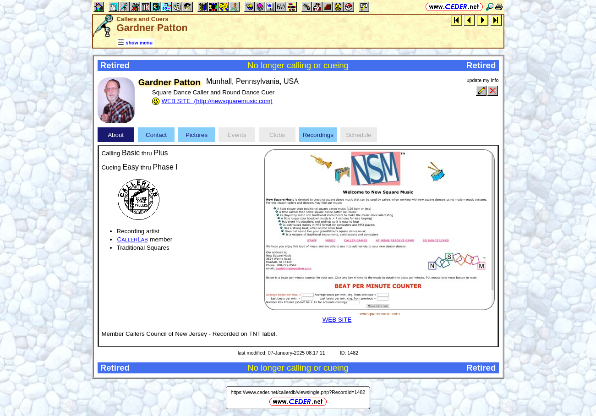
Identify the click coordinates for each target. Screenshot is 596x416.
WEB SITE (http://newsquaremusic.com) (217, 101)
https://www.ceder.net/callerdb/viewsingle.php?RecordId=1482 (298, 392)
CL (132, 239)
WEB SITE (337, 319)
